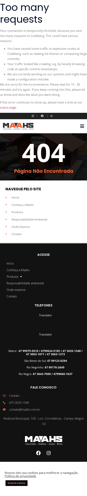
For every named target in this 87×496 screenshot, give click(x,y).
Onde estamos (16, 290)
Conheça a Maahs (18, 270)
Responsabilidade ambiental (25, 283)
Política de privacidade (20, 476)
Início (10, 263)
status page (8, 107)
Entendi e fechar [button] (16, 483)
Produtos (14, 276)
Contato (12, 296)
